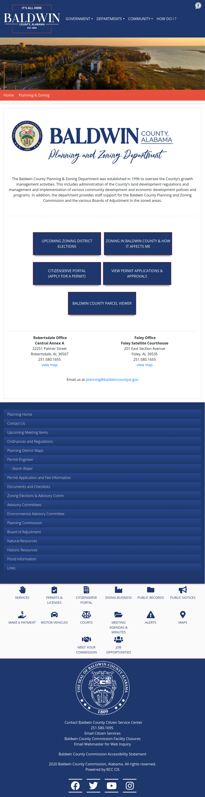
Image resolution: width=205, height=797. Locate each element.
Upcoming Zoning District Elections (67, 243)
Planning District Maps (25, 450)
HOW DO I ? (166, 18)
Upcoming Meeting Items (27, 432)
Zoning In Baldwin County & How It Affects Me (138, 243)
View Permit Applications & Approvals (137, 273)
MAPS (183, 618)
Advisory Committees (24, 504)
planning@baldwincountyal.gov (112, 379)
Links (11, 568)
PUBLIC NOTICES (182, 593)
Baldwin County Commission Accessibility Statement (102, 754)
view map (50, 364)
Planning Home (19, 414)
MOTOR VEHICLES (54, 618)
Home (9, 95)
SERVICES (22, 593)
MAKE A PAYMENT (22, 618)
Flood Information (21, 558)
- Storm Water (20, 468)
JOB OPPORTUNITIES (118, 645)
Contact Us (16, 423)
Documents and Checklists (28, 486)
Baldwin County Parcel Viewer (102, 303)
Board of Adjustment (24, 531)
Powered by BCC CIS (102, 769)
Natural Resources (22, 540)
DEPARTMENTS (109, 18)
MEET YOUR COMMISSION (86, 645)
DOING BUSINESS (118, 593)
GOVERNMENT (78, 18)
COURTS (86, 618)
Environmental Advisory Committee (35, 513)
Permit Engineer (20, 459)
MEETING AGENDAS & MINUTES (119, 622)
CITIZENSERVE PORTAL (86, 595)
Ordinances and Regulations (30, 441)
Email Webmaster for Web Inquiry (102, 744)
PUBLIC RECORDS (150, 593)
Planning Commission (24, 522)
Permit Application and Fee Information (39, 477)
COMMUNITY (139, 18)
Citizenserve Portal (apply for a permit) (67, 273)
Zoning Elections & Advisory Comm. (35, 495)
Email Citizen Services (102, 733)
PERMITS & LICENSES (54, 595)
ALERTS (150, 618)
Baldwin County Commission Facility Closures (102, 738)
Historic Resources (22, 549)
